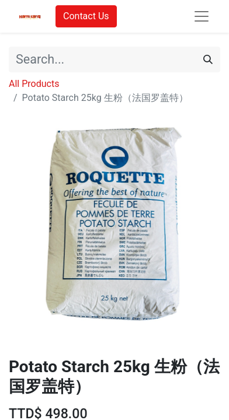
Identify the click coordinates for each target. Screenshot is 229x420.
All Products (34, 83)
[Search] (208, 59)
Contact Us (86, 16)
